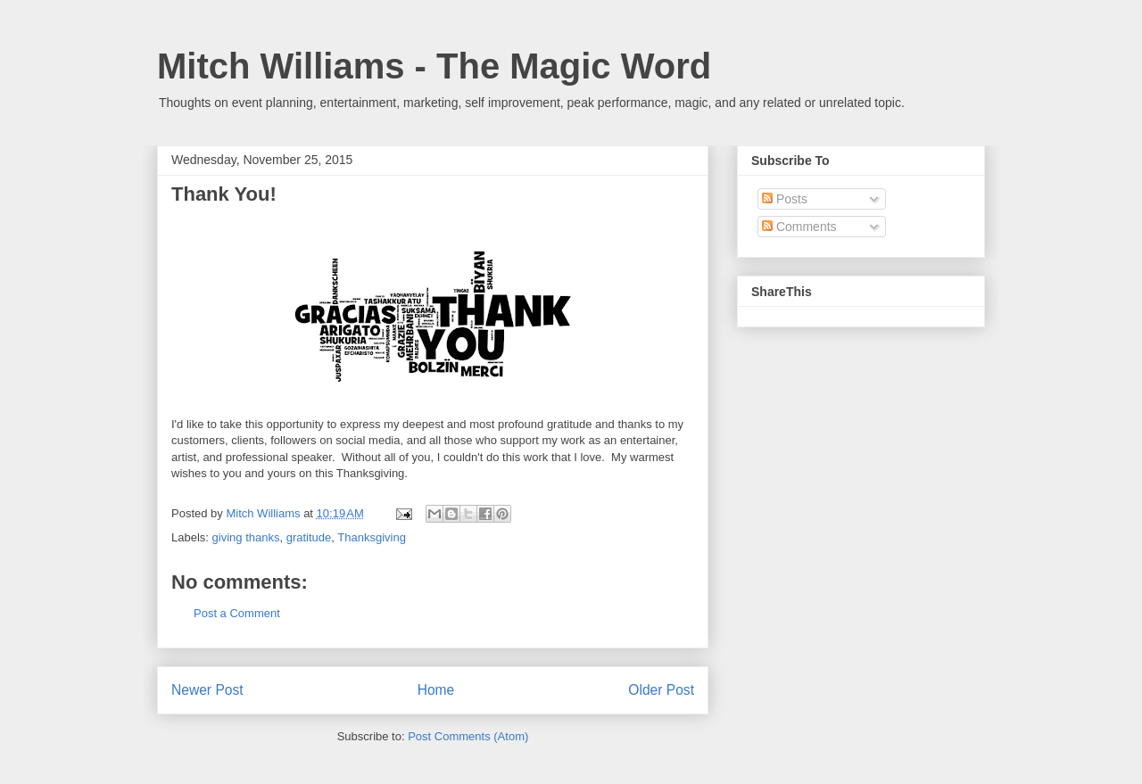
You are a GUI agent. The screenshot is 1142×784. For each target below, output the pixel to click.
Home (436, 689)
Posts (784, 199)
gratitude (309, 537)
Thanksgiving (371, 537)
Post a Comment (237, 613)
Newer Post (207, 689)
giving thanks (246, 537)
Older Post (661, 689)
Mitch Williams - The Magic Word (434, 66)
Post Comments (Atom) (468, 736)
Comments (799, 226)
